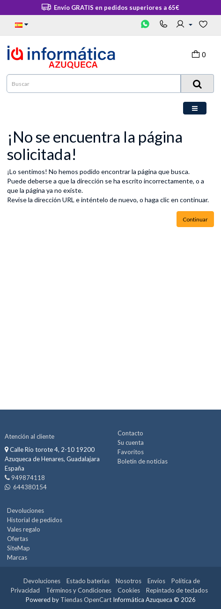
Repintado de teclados (177, 590)
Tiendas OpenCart (85, 599)
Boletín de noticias (143, 461)
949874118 (28, 477)
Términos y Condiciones (78, 590)
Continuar (195, 219)
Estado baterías (88, 581)
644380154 (29, 487)
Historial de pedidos (34, 520)
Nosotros (128, 581)
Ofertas (17, 538)
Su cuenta (131, 442)
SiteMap (18, 548)
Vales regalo (23, 529)
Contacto (130, 433)
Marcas (17, 557)
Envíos (156, 581)
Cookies (129, 590)
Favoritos (131, 452)
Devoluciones (25, 510)
